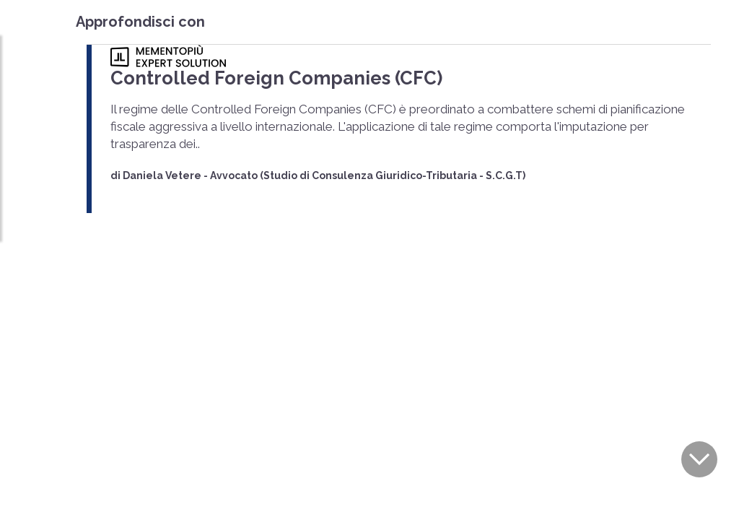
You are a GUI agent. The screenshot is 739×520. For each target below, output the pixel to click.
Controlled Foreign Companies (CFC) (245, 76)
